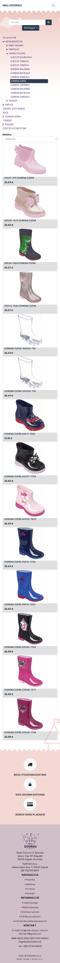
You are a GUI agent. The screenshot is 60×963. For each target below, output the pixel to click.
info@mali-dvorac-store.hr (34, 930)
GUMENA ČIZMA (18, 81)
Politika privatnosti (31, 916)
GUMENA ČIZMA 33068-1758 (20, 732)
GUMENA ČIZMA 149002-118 (20, 391)
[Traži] (48, 22)
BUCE (5, 112)
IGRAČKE (9, 124)
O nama (31, 889)
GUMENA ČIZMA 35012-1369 (19, 604)
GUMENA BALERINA (20, 69)
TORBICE (7, 120)
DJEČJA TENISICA (20, 61)
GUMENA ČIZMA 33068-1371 (20, 690)
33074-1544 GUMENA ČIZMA (20, 306)
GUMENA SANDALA (20, 77)
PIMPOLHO (14, 49)
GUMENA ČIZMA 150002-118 (20, 348)
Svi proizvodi (9, 37)
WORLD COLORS (17, 53)
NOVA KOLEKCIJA (14, 41)
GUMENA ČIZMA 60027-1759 (20, 476)
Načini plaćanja (30, 907)
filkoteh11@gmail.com (30, 934)
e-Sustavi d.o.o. (36, 959)
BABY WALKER (16, 45)
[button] (30, 28)
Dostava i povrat (30, 912)
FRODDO (13, 101)
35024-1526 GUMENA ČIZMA (20, 263)
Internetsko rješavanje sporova (31, 921)
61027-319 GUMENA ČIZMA (19, 178)
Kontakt (30, 893)
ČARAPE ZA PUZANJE (14, 108)
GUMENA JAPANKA (20, 85)
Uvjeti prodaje (31, 903)
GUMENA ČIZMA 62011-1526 (19, 434)
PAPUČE (9, 104)
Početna (30, 879)
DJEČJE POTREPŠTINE (14, 128)
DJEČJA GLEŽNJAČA (21, 57)
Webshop (30, 884)
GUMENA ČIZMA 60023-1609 (20, 519)
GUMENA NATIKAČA (20, 73)
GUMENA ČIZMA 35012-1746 (20, 562)
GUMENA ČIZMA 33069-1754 (20, 647)
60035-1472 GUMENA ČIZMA (20, 220)
